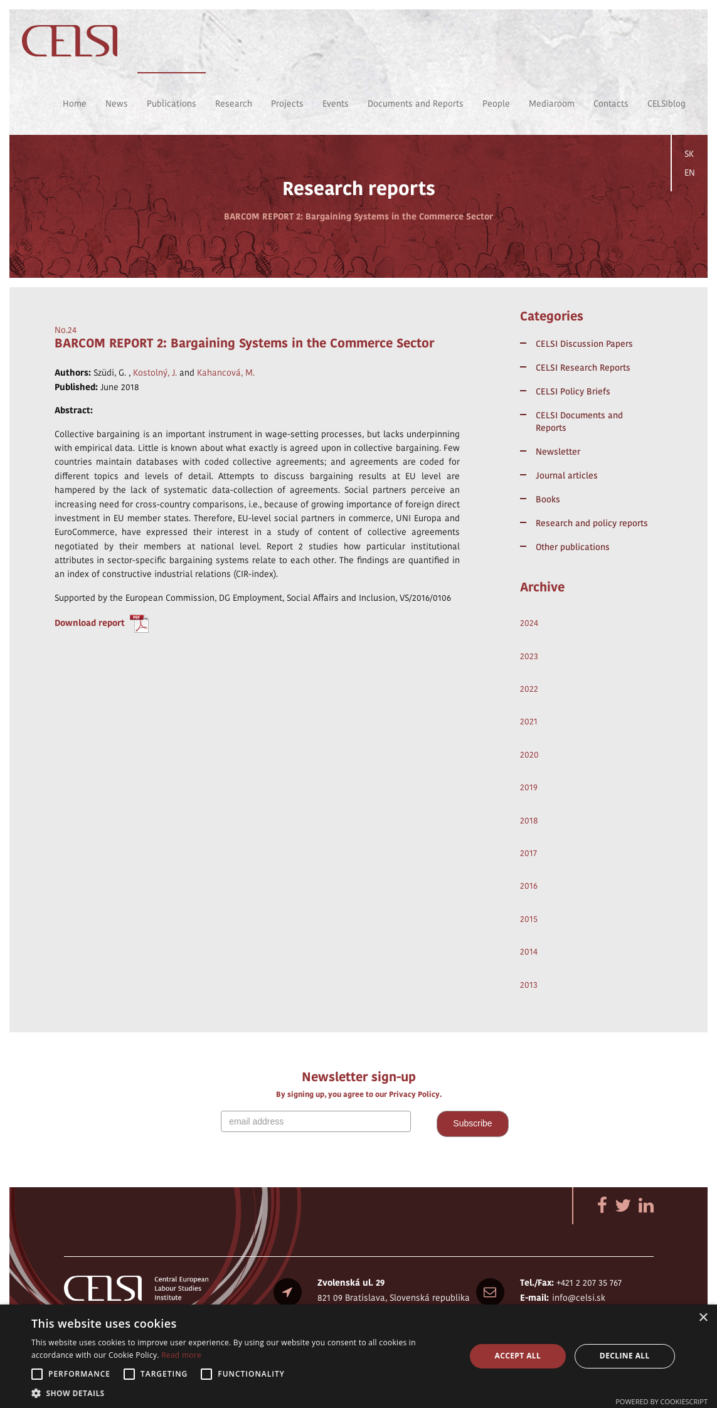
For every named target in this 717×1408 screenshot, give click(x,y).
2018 (529, 820)
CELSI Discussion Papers (584, 343)
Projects (287, 103)
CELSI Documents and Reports (579, 421)
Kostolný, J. (155, 372)
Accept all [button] (517, 1355)
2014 (529, 951)
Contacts (611, 103)
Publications (171, 103)
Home (75, 103)
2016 (529, 885)
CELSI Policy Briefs (573, 391)
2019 (529, 787)
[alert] (358, 1356)
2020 (529, 754)
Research (233, 103)
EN (689, 172)
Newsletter (558, 451)
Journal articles (567, 475)
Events (335, 103)
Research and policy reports (592, 523)
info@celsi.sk (578, 1297)
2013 (529, 984)
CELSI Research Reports (583, 367)
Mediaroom (552, 103)
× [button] (703, 1318)
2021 (529, 721)
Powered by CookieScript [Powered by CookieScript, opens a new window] (661, 1401)
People (496, 103)
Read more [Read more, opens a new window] (181, 1355)
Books (548, 499)
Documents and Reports (416, 103)
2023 (529, 656)
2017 (528, 853)
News (116, 103)
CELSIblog (666, 103)
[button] (241, 1393)
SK (689, 153)
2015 (529, 919)
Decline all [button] (625, 1355)
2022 (529, 688)
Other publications (573, 547)
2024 (529, 623)
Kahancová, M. (226, 372)
